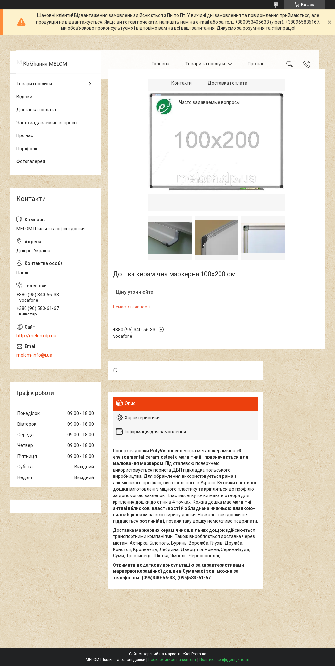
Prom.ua (198, 654)
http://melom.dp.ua (36, 335)
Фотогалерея (30, 161)
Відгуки (24, 96)
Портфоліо (27, 148)
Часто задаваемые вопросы (209, 102)
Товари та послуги (205, 63)
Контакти (181, 83)
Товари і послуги (34, 83)
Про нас (256, 63)
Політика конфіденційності (224, 659)
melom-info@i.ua (34, 355)
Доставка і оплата (227, 83)
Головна (160, 63)
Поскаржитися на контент (172, 659)
